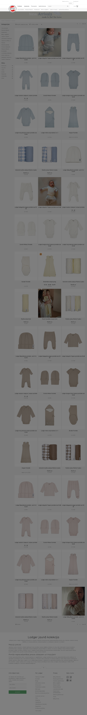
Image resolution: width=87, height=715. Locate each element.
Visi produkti (21, 9)
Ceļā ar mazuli (53, 9)
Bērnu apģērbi (44, 9)
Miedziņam (37, 9)
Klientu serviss (65, 1)
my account (75, 1)
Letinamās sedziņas (64, 9)
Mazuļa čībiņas (29, 9)
